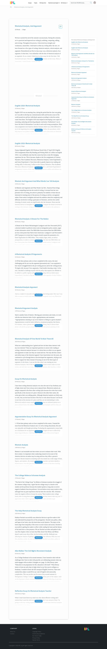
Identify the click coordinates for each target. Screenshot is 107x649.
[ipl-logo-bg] (13, 2)
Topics (36, 3)
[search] (90, 2)
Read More (38, 130)
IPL (11, 7)
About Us (12, 631)
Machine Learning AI (54, 3)
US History (63, 3)
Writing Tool (43, 3)
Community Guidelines (38, 634)
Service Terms (36, 640)
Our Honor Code (36, 636)
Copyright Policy (36, 631)
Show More (38, 59)
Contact (12, 634)
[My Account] (95, 2)
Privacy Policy (36, 638)
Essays (30, 3)
